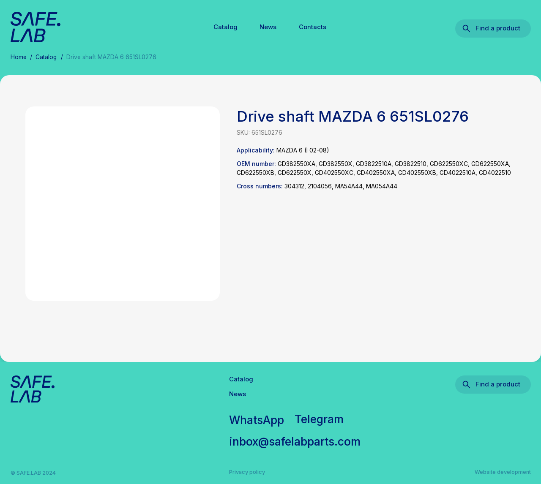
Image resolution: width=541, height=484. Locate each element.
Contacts (312, 27)
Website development (503, 472)
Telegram (319, 419)
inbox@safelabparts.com (295, 441)
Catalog (225, 27)
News (268, 27)
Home (19, 57)
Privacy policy (247, 472)
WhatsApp (257, 420)
